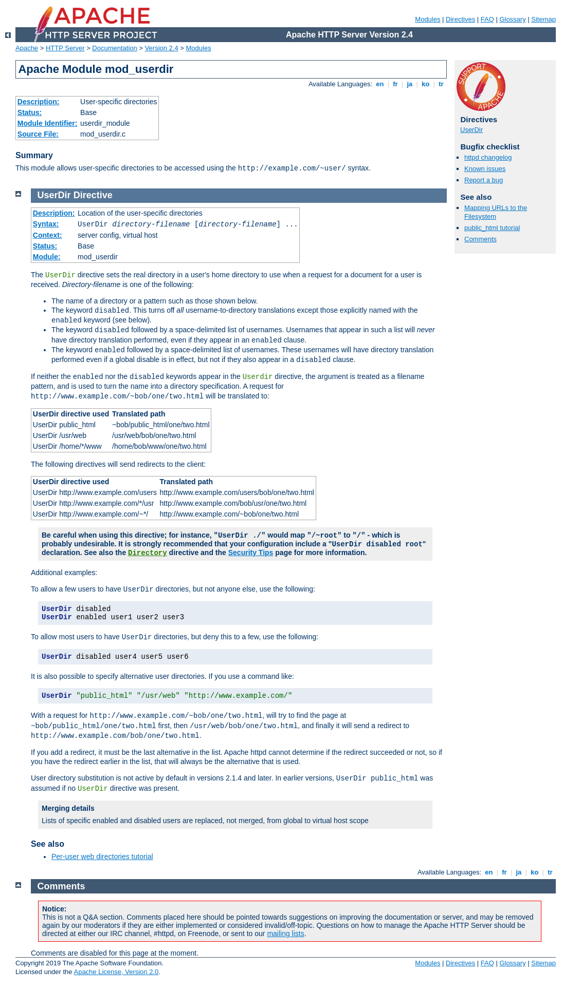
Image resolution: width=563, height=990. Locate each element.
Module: (47, 257)
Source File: (38, 134)
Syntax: (46, 224)
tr (441, 84)
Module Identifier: (47, 123)
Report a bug (483, 180)
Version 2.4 (161, 48)
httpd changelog (488, 157)
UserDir (471, 130)
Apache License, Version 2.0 (116, 972)
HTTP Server (65, 48)
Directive (93, 195)
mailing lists (285, 933)
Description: (38, 102)
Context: (47, 235)
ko (425, 84)
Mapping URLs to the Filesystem (495, 212)
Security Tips (251, 552)
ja (409, 84)
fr (395, 84)
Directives (460, 19)
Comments (480, 239)
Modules (427, 19)
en (380, 84)
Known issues (484, 169)
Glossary (512, 19)
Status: (29, 112)
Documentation (114, 48)
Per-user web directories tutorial (102, 856)
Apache (26, 48)
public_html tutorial (492, 228)
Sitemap (543, 19)
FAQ (487, 19)
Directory (147, 553)
